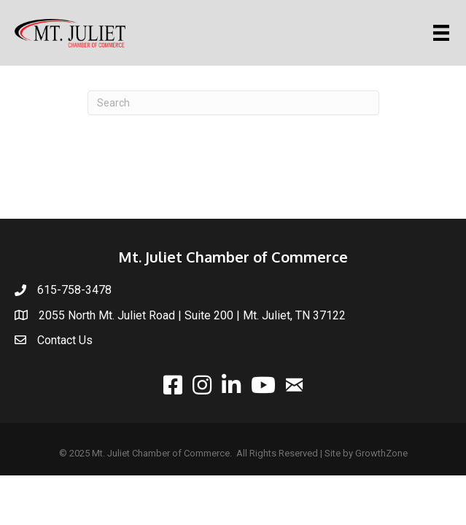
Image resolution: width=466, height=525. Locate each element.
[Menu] (443, 33)
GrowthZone (381, 453)
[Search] (233, 102)
